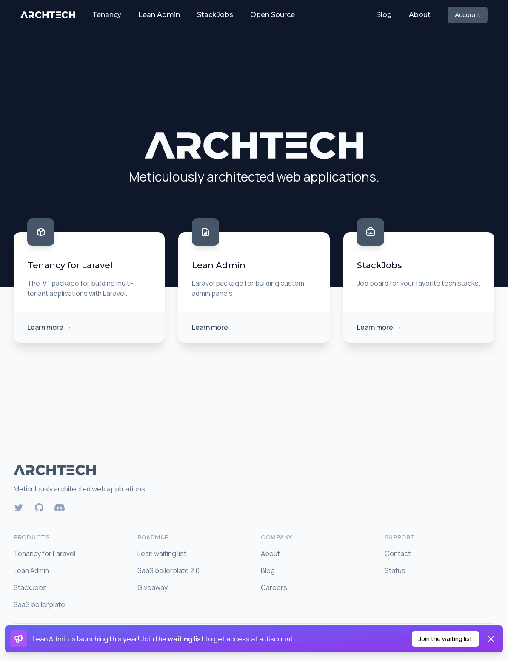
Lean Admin (159, 15)
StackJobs (215, 15)
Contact (398, 553)
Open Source (272, 15)
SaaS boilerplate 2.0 (168, 570)
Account (467, 15)
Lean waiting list (161, 553)
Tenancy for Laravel (44, 553)
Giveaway (152, 587)
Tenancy (106, 15)
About (420, 15)
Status (395, 570)
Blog (384, 15)
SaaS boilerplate (39, 604)
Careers (274, 587)
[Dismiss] (490, 638)
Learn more (49, 327)
